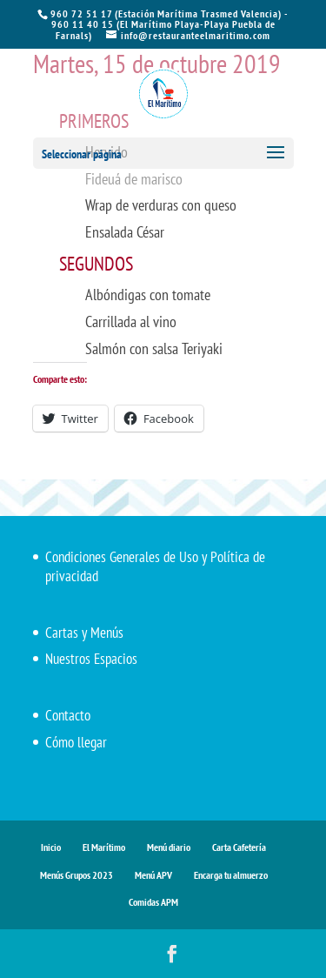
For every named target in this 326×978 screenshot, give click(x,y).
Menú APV (153, 874)
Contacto (67, 715)
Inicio (51, 847)
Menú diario (168, 847)
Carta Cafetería (239, 847)
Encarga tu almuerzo (231, 874)
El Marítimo (104, 847)
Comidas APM (153, 901)
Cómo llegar (76, 742)
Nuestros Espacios (91, 658)
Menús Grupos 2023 (76, 874)
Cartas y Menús (84, 632)
